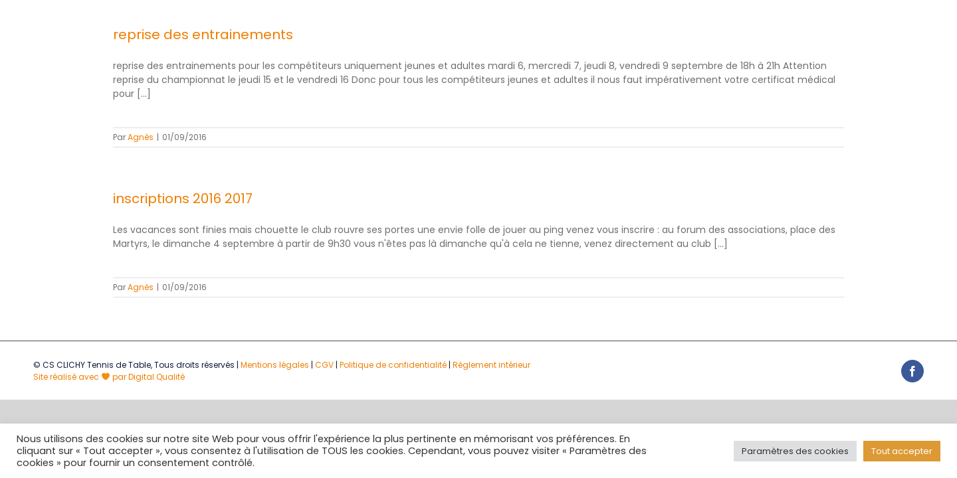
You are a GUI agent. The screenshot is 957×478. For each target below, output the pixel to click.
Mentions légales (275, 364)
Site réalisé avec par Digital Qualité (109, 376)
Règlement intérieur (491, 364)
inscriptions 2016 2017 (183, 198)
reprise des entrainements (203, 34)
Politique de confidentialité (393, 364)
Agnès (141, 137)
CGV (324, 364)
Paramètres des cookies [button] (795, 451)
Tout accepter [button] (901, 451)
